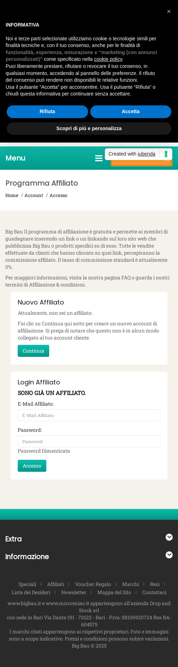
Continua (33, 350)
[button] (168, 11)
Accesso (58, 195)
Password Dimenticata (44, 450)
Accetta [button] (131, 111)
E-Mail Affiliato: (36, 403)
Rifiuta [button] (47, 111)
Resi (155, 584)
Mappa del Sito (114, 592)
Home (11, 195)
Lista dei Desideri (31, 592)
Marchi (130, 584)
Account (33, 195)
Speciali (27, 584)
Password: (30, 430)
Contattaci (154, 592)
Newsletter (73, 592)
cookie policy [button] (108, 59)
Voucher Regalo (93, 584)
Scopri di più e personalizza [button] (88, 128)
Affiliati (55, 584)
